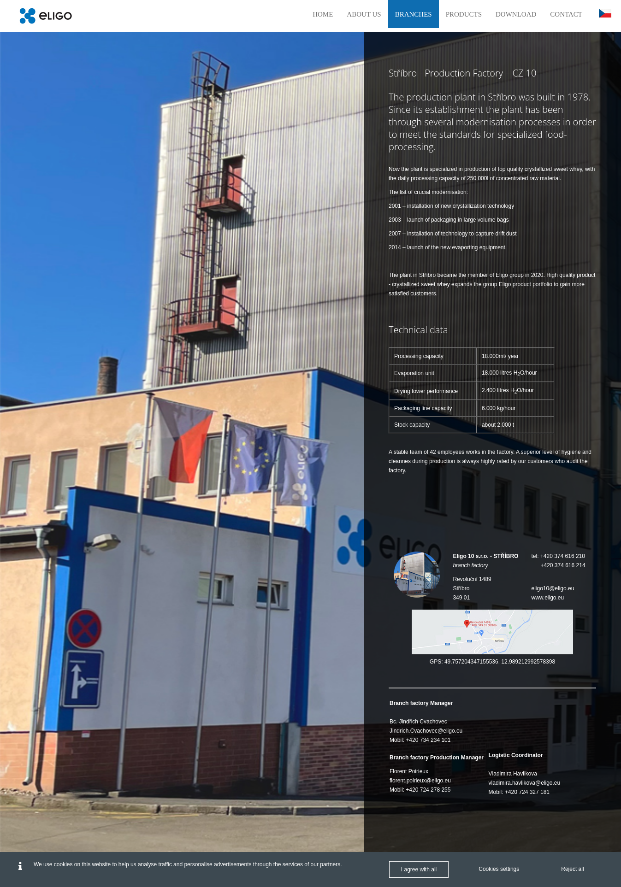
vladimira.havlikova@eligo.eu (525, 783)
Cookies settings (499, 869)
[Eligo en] (45, 16)
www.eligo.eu (547, 597)
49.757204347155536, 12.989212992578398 (499, 661)
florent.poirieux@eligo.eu (420, 780)
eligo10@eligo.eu (552, 588)
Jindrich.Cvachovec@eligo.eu (426, 731)
